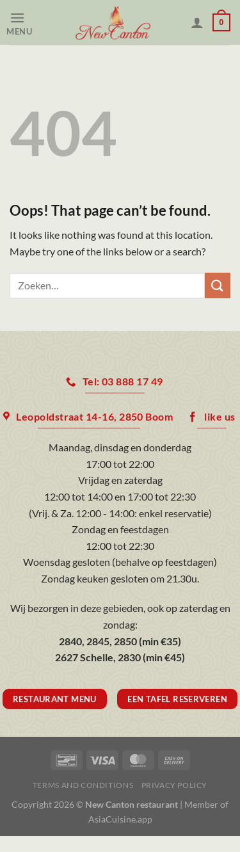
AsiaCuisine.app (120, 819)
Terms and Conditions (83, 785)
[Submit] (217, 285)
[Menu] (23, 23)
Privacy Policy (174, 785)
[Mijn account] (197, 22)
